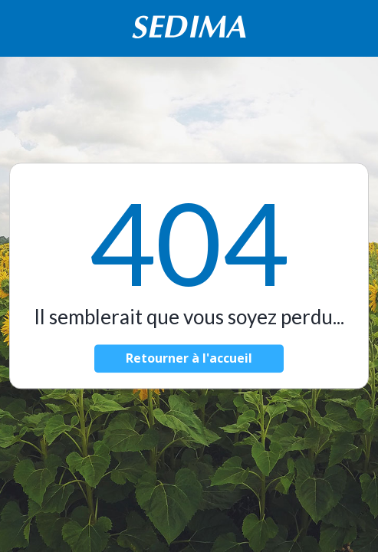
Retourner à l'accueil (189, 358)
